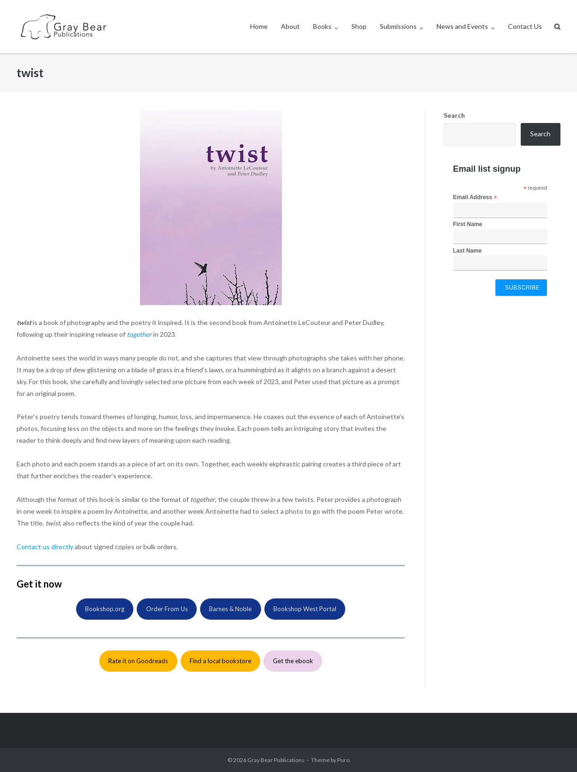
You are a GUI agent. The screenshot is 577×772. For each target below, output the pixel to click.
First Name (467, 224)
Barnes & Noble (230, 609)
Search (454, 115)
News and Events (462, 26)
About (290, 26)
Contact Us (525, 26)
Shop (359, 26)
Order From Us (167, 609)
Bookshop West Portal (304, 609)
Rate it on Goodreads (138, 661)
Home (259, 26)
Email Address (475, 198)
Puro (343, 759)
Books (322, 26)
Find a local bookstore (220, 661)
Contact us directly (45, 547)
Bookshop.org (104, 609)
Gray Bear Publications (276, 759)
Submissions (398, 26)
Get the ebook (293, 661)
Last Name (467, 250)
